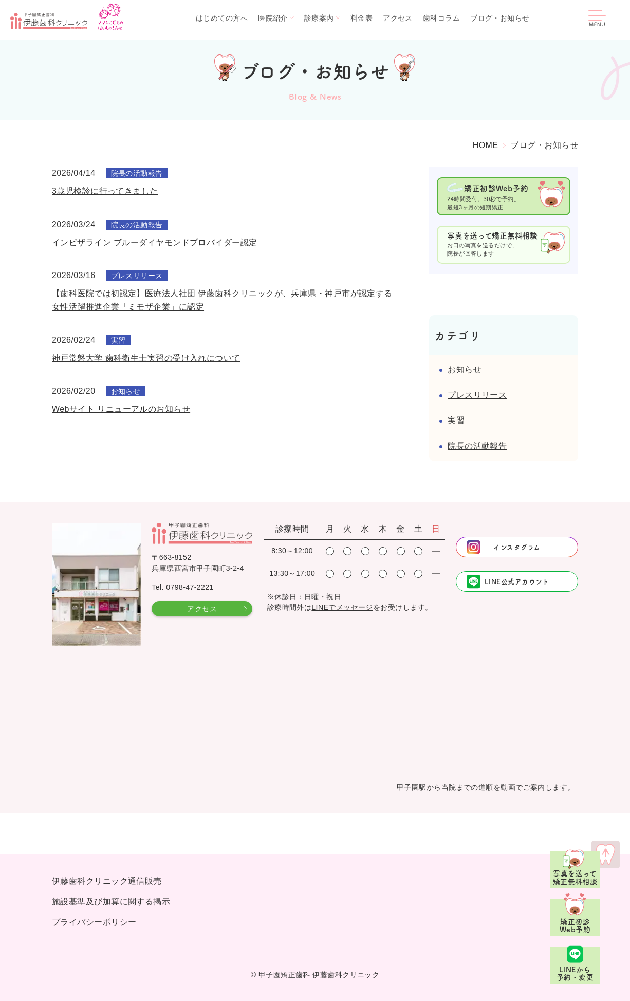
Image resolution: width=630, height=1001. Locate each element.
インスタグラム (516, 547)
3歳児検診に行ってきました (105, 191)
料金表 (361, 18)
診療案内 (319, 18)
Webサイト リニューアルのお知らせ (121, 409)
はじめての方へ (222, 18)
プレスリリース (477, 395)
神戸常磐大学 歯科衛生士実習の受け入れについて (146, 358)
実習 (456, 420)
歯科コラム (441, 18)
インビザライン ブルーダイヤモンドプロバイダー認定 (154, 242)
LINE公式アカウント (517, 581)
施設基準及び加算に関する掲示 (111, 901)
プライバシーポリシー (94, 922)
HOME (485, 145)
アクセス (398, 18)
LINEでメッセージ (342, 607)
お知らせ (464, 369)
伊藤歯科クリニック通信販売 (107, 881)
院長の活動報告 (477, 446)
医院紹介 (273, 18)
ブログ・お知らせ (500, 18)
